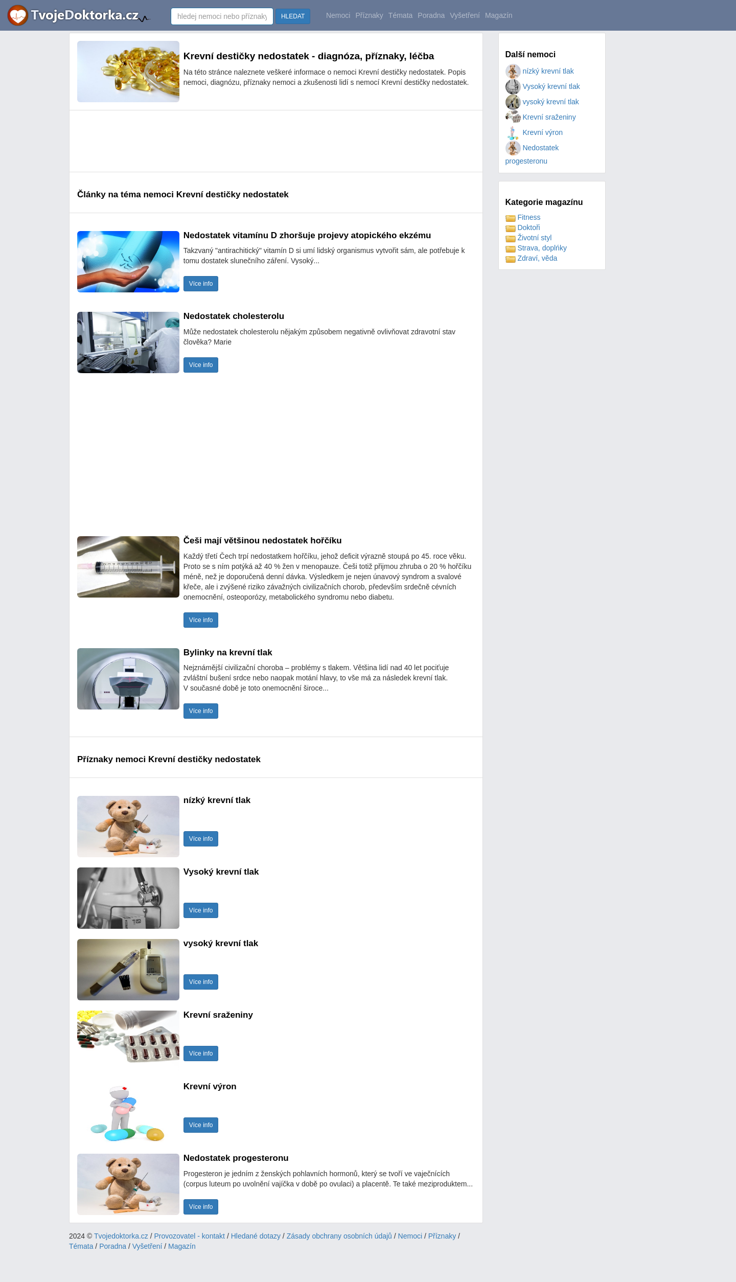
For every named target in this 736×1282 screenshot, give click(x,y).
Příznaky (369, 15)
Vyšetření (465, 15)
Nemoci (338, 15)
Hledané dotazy (256, 1236)
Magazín (499, 15)
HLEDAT (293, 16)
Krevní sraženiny (540, 117)
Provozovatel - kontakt (189, 1236)
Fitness (523, 217)
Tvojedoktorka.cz (121, 1236)
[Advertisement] (263, 141)
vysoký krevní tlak (542, 102)
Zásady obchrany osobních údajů (339, 1236)
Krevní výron (534, 132)
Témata (400, 15)
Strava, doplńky (536, 248)
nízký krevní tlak (539, 71)
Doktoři (522, 227)
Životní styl (528, 238)
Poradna (431, 15)
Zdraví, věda (531, 258)
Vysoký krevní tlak (542, 86)
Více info (201, 283)
